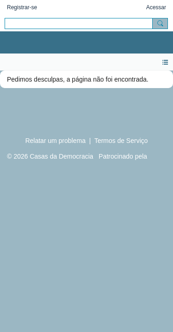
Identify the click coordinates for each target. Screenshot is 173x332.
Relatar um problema (55, 140)
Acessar (156, 7)
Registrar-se (22, 7)
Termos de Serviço (121, 140)
